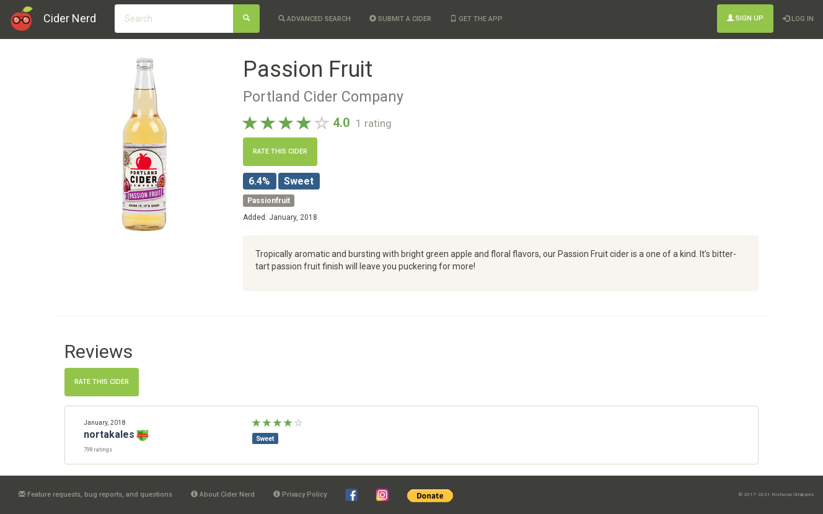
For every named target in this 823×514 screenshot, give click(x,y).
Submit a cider (400, 19)
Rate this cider (280, 151)
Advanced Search (314, 19)
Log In (798, 19)
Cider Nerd (69, 18)
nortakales (109, 434)
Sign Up (745, 18)
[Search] (246, 18)
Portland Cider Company (323, 96)
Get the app (476, 19)
